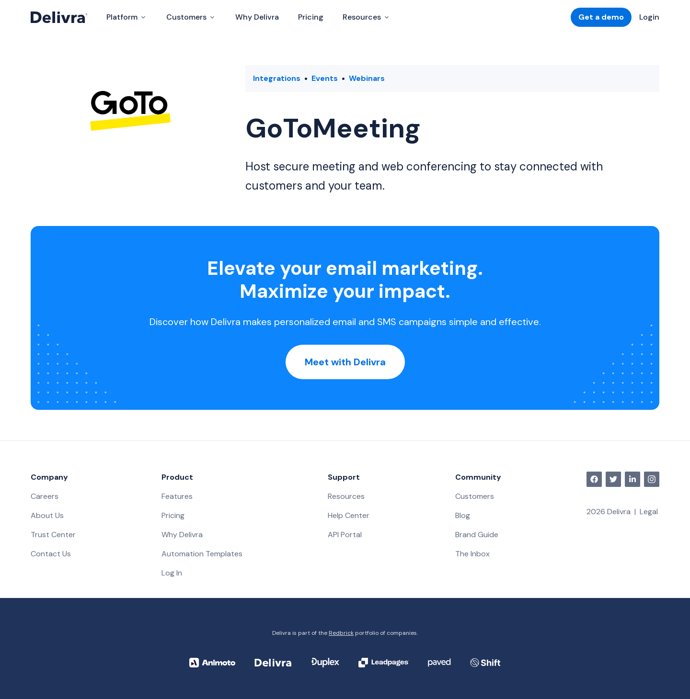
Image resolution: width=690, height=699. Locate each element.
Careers (44, 496)
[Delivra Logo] (59, 17)
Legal (649, 512)
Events (324, 78)
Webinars (367, 78)
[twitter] (613, 479)
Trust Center (53, 535)
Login (649, 17)
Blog (462, 515)
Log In (171, 573)
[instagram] (651, 479)
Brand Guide (476, 535)
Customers (474, 496)
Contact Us (51, 554)
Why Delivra (257, 17)
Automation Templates (201, 554)
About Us (47, 515)
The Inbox (472, 554)
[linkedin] (632, 479)
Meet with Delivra (345, 362)
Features (177, 496)
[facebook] (594, 479)
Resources (346, 496)
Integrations (276, 78)
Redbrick (341, 633)
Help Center (348, 515)
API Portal (345, 535)
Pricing (310, 17)
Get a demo (601, 17)
